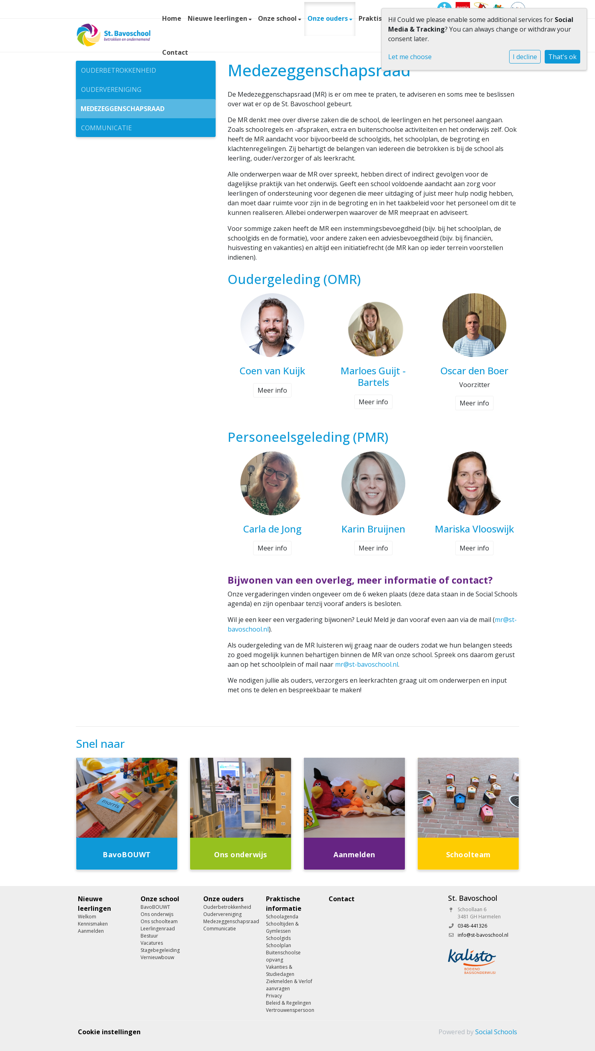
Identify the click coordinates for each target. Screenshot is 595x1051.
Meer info (272, 390)
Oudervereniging (111, 89)
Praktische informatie (283, 903)
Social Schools (496, 1031)
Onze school (278, 18)
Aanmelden (91, 931)
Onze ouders (328, 18)
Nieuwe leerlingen (218, 18)
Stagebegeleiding (160, 950)
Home (171, 18)
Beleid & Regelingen (288, 1002)
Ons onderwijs (157, 914)
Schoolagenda (282, 916)
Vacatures (152, 943)
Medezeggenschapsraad (123, 108)
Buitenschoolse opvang (283, 956)
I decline (525, 56)
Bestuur (149, 935)
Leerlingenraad (158, 928)
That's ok (562, 56)
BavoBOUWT (155, 907)
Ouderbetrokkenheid (118, 70)
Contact (175, 52)
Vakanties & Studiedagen (280, 970)
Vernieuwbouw (157, 957)
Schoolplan (278, 945)
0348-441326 (472, 925)
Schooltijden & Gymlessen (282, 927)
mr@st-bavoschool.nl (366, 664)
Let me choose (410, 56)
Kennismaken (93, 923)
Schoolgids (278, 938)
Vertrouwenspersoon (290, 1010)
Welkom (87, 916)
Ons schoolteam (159, 921)
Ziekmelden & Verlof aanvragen (289, 985)
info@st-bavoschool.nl (483, 935)
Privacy (274, 995)
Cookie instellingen (109, 1031)
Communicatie (106, 127)
